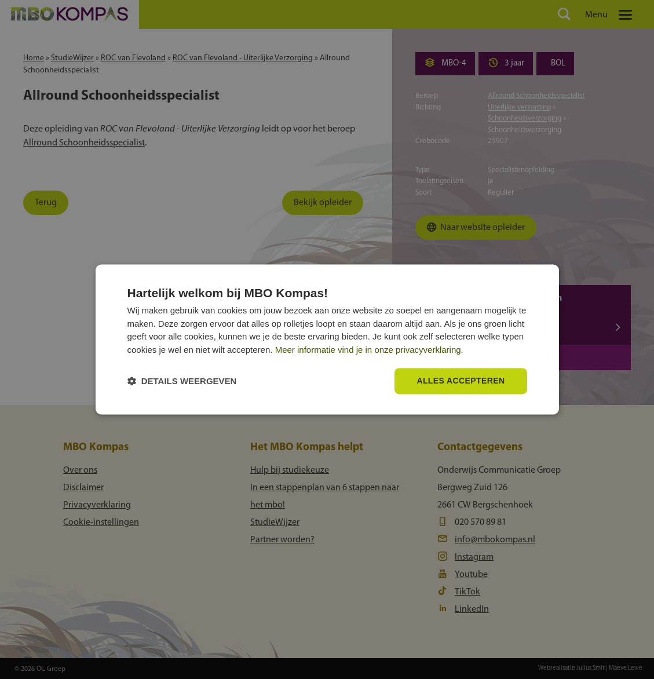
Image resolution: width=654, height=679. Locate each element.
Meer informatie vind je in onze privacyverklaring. (369, 350)
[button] (182, 381)
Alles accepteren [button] (460, 381)
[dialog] (327, 339)
